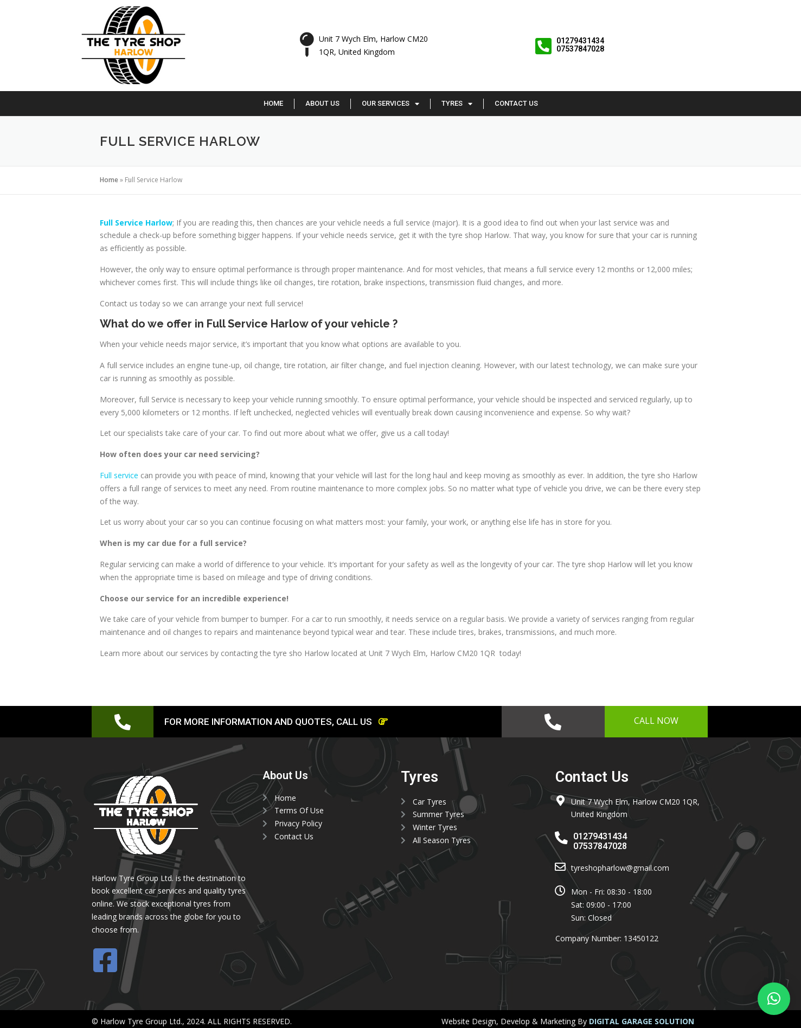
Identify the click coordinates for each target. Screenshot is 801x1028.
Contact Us (516, 103)
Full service (119, 475)
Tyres (456, 104)
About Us (322, 103)
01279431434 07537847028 (581, 44)
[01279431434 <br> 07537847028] (543, 46)
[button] (774, 998)
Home (273, 103)
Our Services (390, 104)
